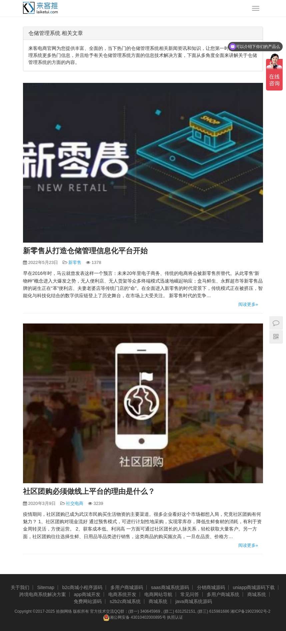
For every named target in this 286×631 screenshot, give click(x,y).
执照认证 (175, 617)
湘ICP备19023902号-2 (250, 611)
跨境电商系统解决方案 (42, 594)
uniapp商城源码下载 (254, 587)
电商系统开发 (122, 594)
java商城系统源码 (193, 601)
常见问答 (189, 594)
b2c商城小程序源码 (82, 587)
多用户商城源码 (126, 587)
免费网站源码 (88, 601)
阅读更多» (248, 304)
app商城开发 (87, 594)
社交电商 (74, 503)
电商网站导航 (158, 594)
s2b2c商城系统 (125, 601)
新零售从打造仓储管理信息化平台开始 (85, 251)
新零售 (74, 262)
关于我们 (20, 587)
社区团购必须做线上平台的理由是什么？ (89, 491)
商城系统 (256, 594)
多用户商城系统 (223, 594)
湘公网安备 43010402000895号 (134, 617)
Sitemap (45, 587)
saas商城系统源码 (170, 587)
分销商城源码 (211, 587)
